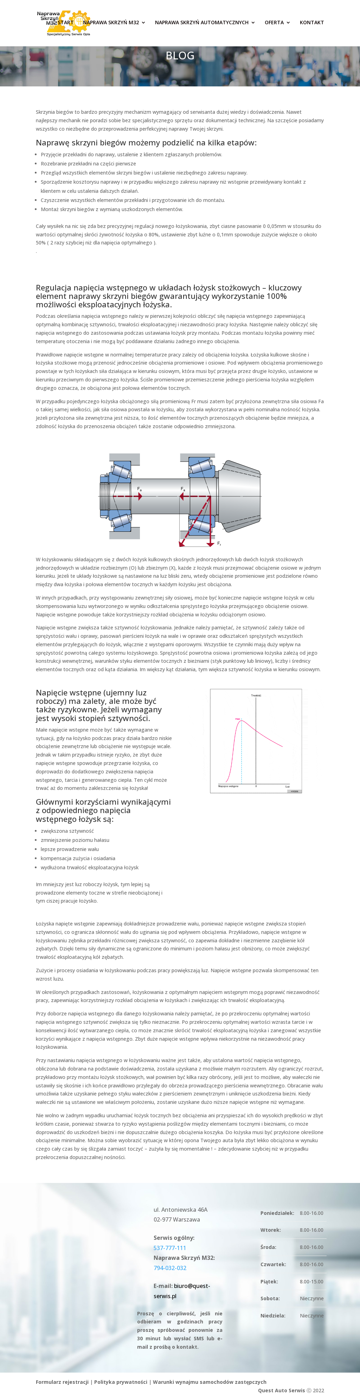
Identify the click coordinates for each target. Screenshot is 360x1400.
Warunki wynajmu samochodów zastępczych (209, 1382)
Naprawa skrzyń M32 (111, 24)
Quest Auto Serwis (281, 1390)
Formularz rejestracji (62, 1382)
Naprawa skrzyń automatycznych (202, 24)
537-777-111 (170, 1248)
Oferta (274, 24)
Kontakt (312, 24)
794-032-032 (170, 1268)
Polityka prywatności (120, 1382)
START (66, 24)
